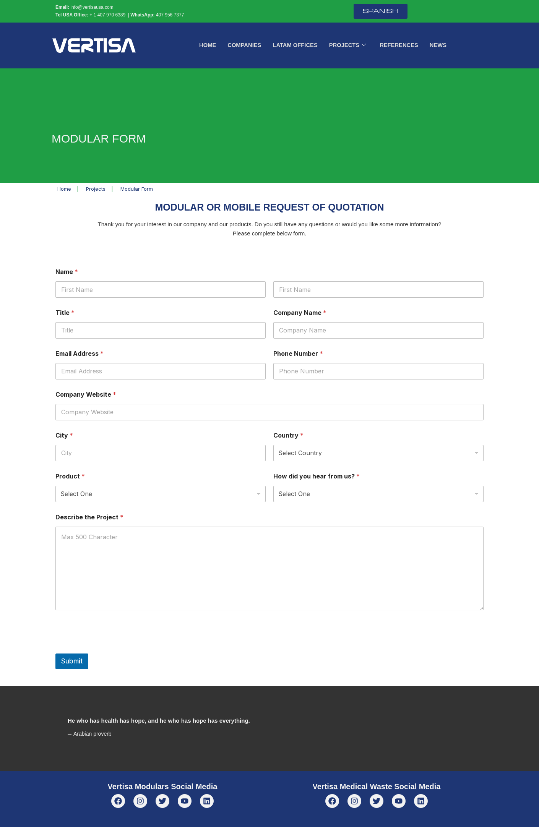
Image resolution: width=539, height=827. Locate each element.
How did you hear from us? (316, 476)
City (64, 435)
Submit (72, 661)
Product (70, 476)
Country (288, 435)
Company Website (85, 394)
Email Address (79, 353)
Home (206, 45)
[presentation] (113, 648)
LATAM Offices (295, 45)
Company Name (299, 312)
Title (65, 312)
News (439, 45)
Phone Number (298, 353)
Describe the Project (89, 517)
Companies (243, 45)
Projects (348, 45)
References (400, 45)
